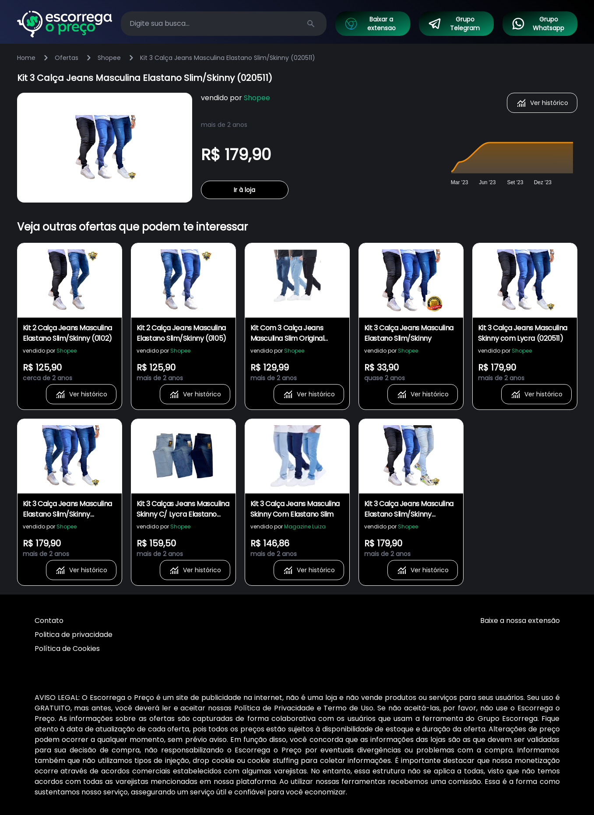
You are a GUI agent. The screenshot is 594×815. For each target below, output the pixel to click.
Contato (49, 621)
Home (26, 57)
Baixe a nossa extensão (520, 621)
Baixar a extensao (370, 23)
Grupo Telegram (454, 23)
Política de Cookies (67, 649)
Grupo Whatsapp (537, 23)
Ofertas (66, 57)
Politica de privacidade (73, 635)
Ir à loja (244, 189)
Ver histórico (542, 103)
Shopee (109, 57)
